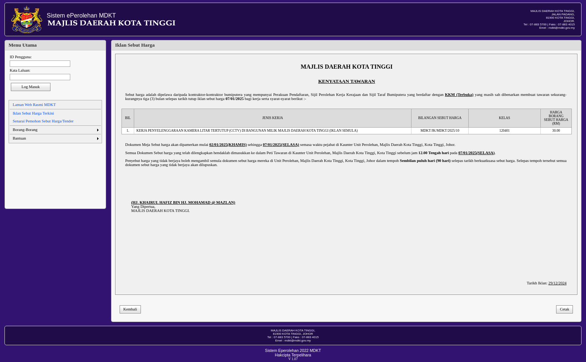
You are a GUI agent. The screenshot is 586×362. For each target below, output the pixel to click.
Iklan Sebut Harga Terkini (33, 113)
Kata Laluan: (20, 70)
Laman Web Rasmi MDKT (34, 105)
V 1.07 (292, 359)
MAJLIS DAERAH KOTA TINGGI (346, 66)
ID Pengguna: (21, 57)
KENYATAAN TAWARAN (346, 81)
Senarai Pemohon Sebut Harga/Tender (43, 121)
